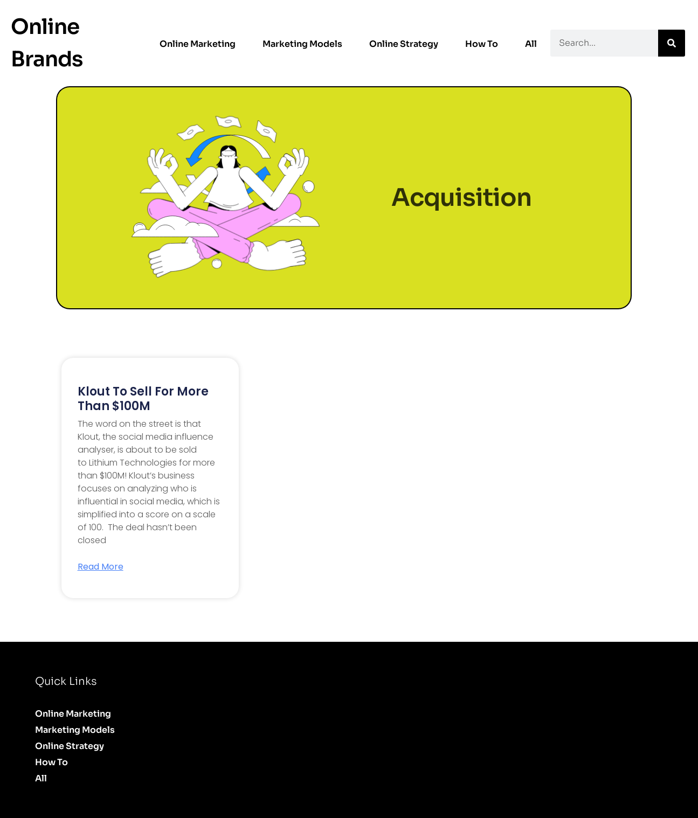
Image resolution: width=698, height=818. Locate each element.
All (531, 44)
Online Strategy (403, 44)
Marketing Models (302, 44)
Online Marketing (198, 44)
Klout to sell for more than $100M (143, 398)
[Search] (671, 43)
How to (481, 44)
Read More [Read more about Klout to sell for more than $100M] (100, 567)
